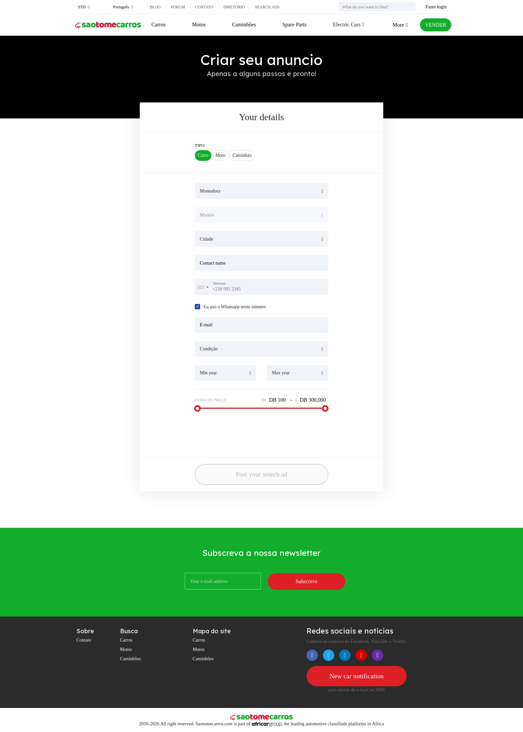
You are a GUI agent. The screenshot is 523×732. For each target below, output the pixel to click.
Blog (155, 7)
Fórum (178, 7)
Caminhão (242, 155)
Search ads (267, 7)
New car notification (356, 676)
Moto (220, 155)
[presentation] (238, 430)
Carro (203, 155)
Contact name (212, 263)
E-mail (206, 324)
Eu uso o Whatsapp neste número (234, 306)
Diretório (234, 7)
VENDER (435, 25)
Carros (158, 24)
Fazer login (436, 6)
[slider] (197, 408)
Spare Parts (294, 24)
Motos (198, 24)
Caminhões (244, 24)
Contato (204, 7)
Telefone (219, 283)
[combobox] (202, 287)
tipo (199, 145)
